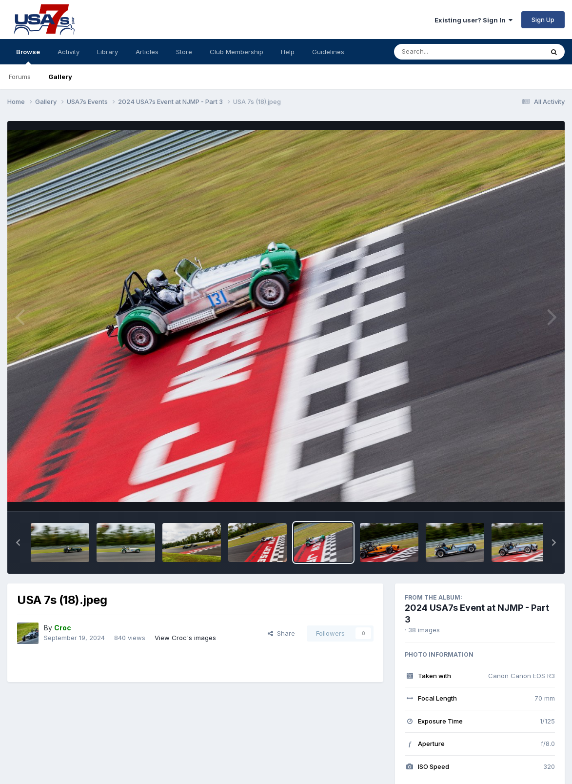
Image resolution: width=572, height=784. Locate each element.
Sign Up (543, 19)
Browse (28, 56)
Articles (147, 52)
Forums (20, 76)
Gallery (60, 76)
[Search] (442, 52)
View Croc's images (185, 638)
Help (288, 52)
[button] (18, 542)
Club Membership (236, 52)
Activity (68, 52)
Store (184, 52)
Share (281, 633)
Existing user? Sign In (473, 20)
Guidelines (328, 52)
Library (107, 52)
